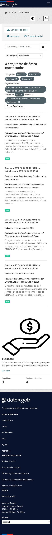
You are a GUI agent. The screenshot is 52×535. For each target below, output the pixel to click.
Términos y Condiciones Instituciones (18, 479)
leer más (6, 371)
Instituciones (7, 420)
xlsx (7, 159)
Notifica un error (9, 461)
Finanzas (24, 12)
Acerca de (13, 36)
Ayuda (4, 445)
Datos (4, 426)
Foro (4, 439)
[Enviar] (43, 47)
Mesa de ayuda (8, 496)
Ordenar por (10, 56)
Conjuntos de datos (17, 30)
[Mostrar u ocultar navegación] (48, 3)
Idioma (5, 517)
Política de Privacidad (11, 467)
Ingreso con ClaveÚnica (12, 486)
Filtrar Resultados (15, 106)
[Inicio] (6, 13)
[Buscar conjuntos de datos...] (22, 46)
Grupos (14, 12)
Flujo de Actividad (33, 36)
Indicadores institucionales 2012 (19, 228)
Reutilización (7, 432)
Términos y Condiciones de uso (15, 473)
